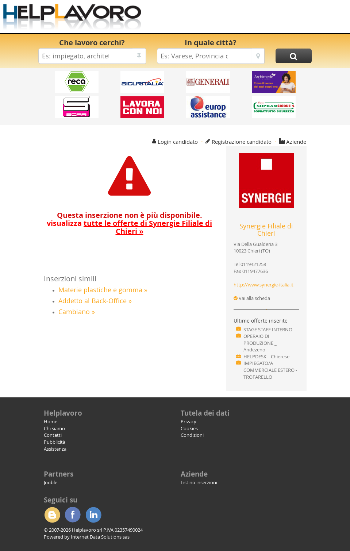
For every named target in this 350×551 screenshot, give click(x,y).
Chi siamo (54, 428)
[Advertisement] (242, 18)
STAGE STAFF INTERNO (267, 329)
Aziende (296, 141)
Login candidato (178, 141)
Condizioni (192, 435)
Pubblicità (54, 442)
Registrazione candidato (242, 141)
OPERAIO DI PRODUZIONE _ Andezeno (260, 343)
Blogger (52, 515)
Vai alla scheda (252, 298)
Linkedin (93, 515)
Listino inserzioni (199, 482)
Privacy (188, 421)
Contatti (53, 435)
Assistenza (55, 449)
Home (50, 421)
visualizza (129, 227)
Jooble (50, 482)
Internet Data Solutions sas (100, 536)
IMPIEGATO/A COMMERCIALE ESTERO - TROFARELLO (270, 370)
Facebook (73, 515)
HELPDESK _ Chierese (266, 356)
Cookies (189, 428)
